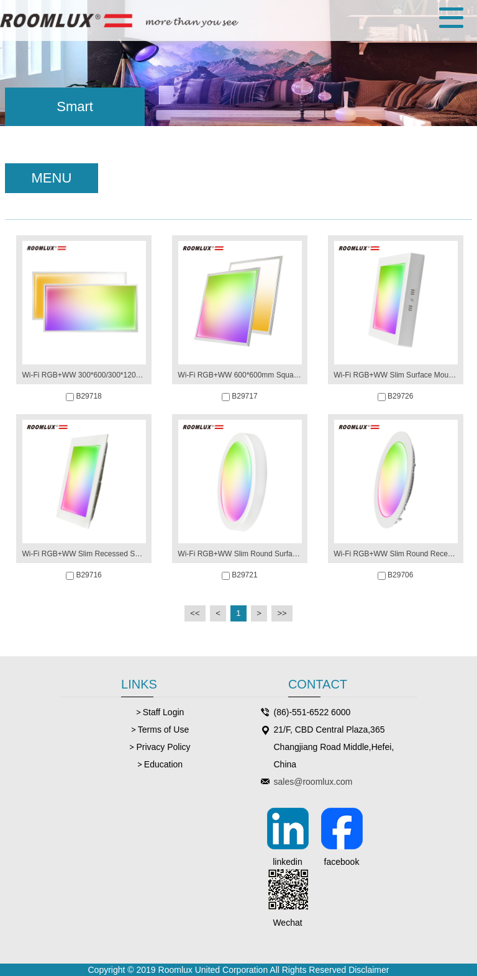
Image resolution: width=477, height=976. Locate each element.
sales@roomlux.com (313, 782)
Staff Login (163, 712)
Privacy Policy (163, 747)
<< (194, 613)
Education (163, 764)
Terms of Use (163, 729)
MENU (52, 178)
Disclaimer (368, 970)
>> (281, 613)
